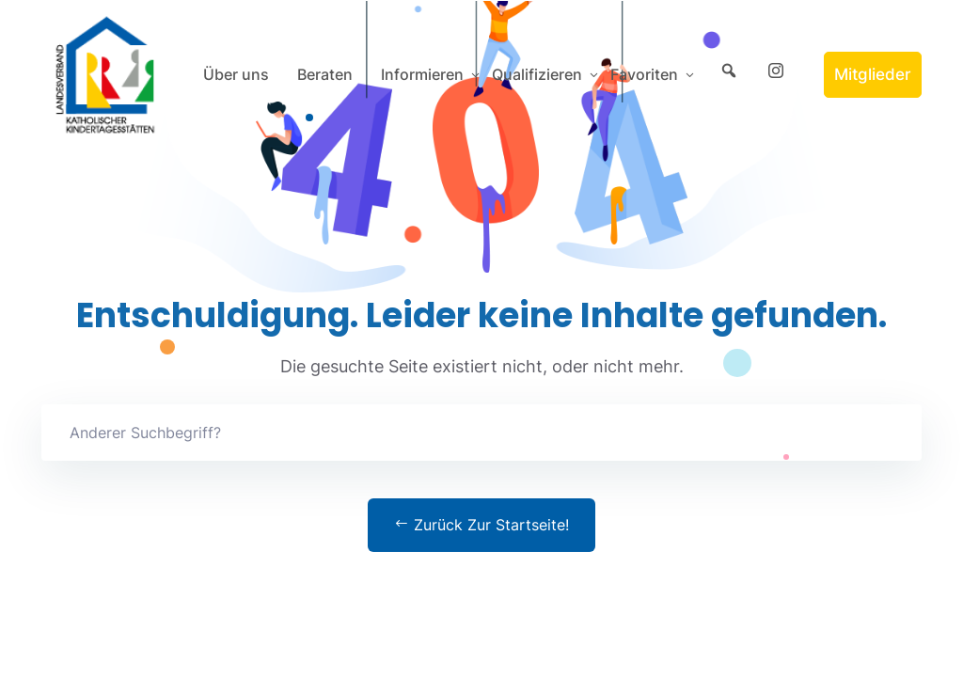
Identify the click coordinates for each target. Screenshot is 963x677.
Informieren (422, 74)
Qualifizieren (537, 74)
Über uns (236, 74)
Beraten (325, 74)
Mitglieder (872, 74)
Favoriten (644, 74)
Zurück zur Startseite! (481, 524)
